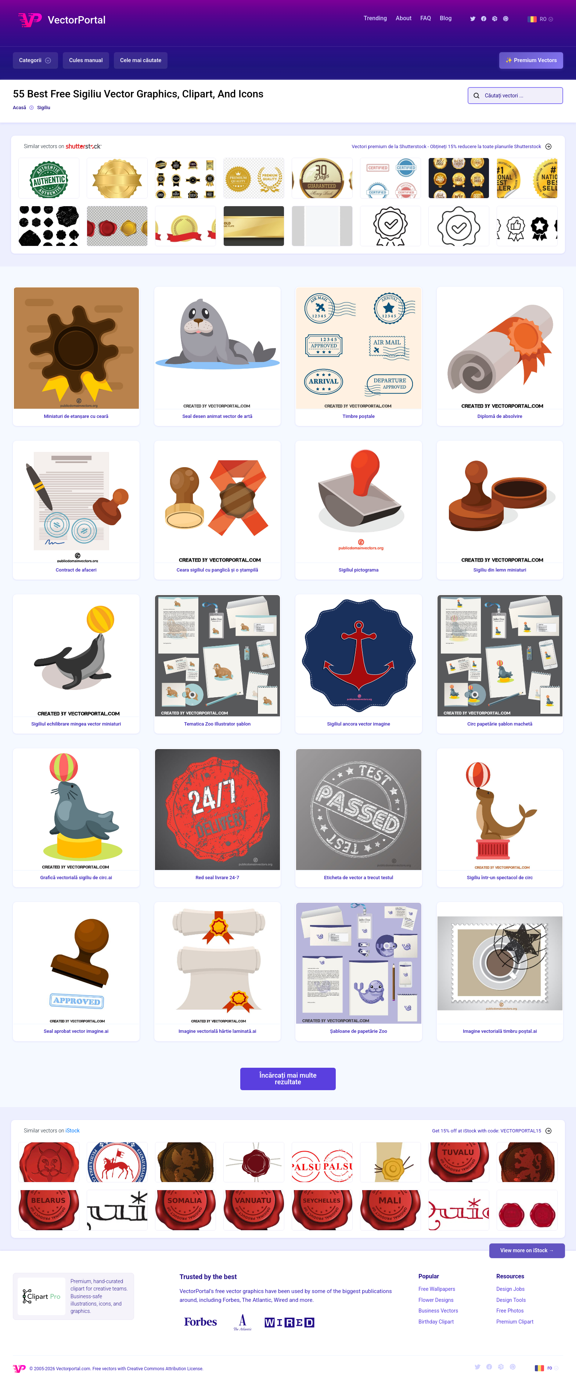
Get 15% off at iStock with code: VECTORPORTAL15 (486, 1131)
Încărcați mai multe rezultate (287, 1078)
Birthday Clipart (436, 1322)
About (403, 18)
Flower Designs (435, 1300)
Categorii (35, 60)
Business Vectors (438, 1311)
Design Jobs (510, 1289)
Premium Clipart (514, 1322)
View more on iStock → (527, 1250)
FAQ (425, 18)
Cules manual (85, 60)
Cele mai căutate (141, 60)
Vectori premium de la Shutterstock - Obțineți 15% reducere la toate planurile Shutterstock (446, 146)
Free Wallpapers (436, 1289)
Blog (445, 18)
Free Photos (510, 1311)
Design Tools (511, 1300)
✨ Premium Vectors (531, 60)
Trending (375, 18)
